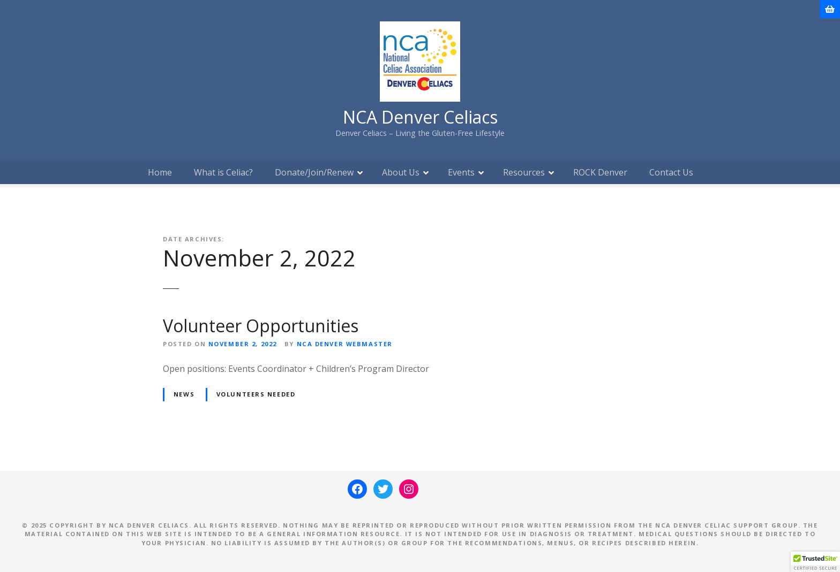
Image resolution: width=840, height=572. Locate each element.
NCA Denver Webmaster (345, 344)
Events (461, 172)
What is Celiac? (223, 172)
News (184, 394)
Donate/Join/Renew (314, 172)
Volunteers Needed (256, 394)
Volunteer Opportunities (260, 325)
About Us (400, 172)
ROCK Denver (600, 172)
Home (160, 172)
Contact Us (671, 172)
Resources (524, 172)
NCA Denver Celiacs (420, 116)
